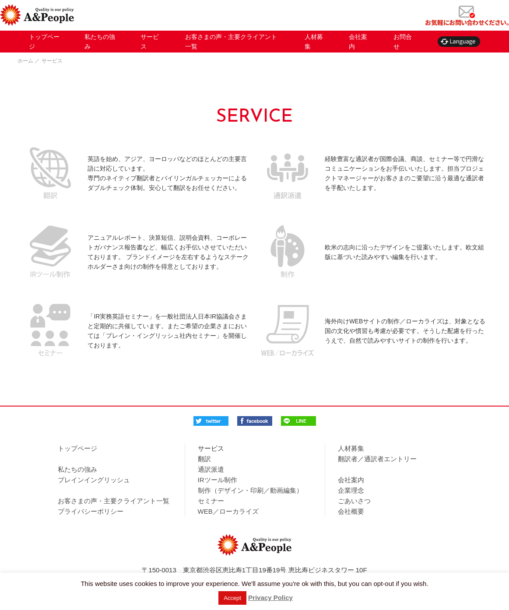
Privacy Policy (270, 597)
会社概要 (351, 511)
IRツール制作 (217, 480)
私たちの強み (99, 41)
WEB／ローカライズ (228, 511)
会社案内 (358, 41)
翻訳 (204, 459)
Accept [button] (232, 598)
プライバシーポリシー (90, 511)
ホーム (25, 61)
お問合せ (402, 41)
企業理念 (351, 490)
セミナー (211, 501)
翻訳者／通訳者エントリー (377, 459)
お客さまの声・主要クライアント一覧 (231, 41)
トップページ (44, 41)
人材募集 (314, 41)
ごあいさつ (354, 501)
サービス (149, 41)
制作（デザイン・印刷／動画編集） (250, 490)
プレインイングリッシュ (94, 480)
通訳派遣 (211, 469)
